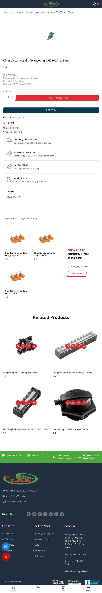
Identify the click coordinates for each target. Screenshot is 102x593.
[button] (77, 273)
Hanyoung (19, 12)
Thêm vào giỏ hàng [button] (23, 345)
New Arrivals (11, 217)
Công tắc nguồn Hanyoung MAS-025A (21, 371)
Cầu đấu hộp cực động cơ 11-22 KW (17, 291)
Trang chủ (7, 12)
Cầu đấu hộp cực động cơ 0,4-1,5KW (17, 253)
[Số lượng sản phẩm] (8, 97)
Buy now (52, 108)
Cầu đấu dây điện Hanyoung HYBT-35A (72, 428)
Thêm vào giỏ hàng (58, 97)
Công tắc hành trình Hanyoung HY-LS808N (74, 371)
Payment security (29, 217)
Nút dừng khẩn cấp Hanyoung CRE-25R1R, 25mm (24, 430)
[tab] (11, 217)
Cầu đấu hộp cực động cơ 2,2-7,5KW (45, 253)
